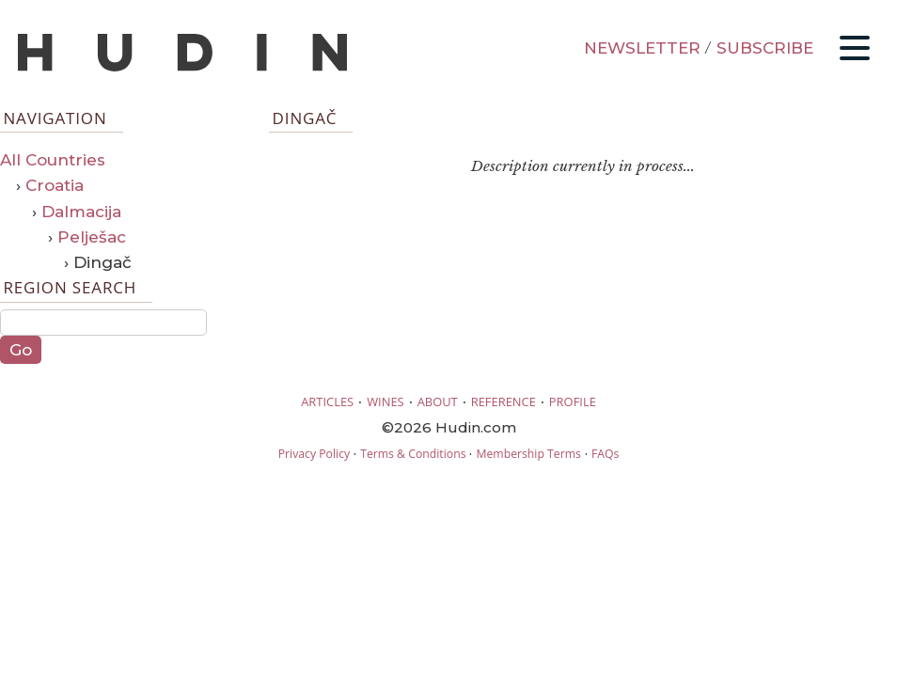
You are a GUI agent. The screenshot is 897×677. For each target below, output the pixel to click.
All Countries (52, 159)
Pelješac (91, 237)
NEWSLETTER (642, 48)
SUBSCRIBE (764, 48)
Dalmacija (81, 211)
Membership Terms (528, 454)
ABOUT (437, 401)
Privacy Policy (314, 454)
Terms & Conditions (412, 454)
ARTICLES (327, 401)
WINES (385, 401)
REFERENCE (503, 401)
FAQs (605, 454)
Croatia (54, 185)
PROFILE (572, 401)
